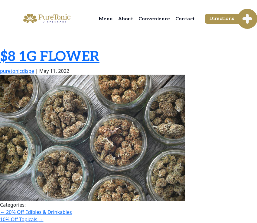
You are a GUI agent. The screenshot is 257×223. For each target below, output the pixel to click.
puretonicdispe (17, 71)
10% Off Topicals (21, 219)
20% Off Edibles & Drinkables (36, 212)
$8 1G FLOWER (49, 57)
